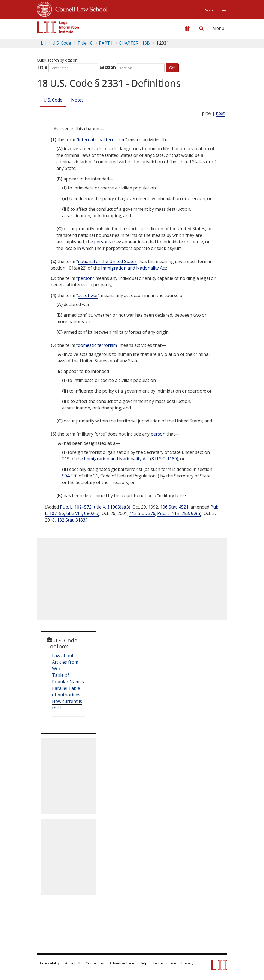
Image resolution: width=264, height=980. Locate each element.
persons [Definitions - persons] (102, 242)
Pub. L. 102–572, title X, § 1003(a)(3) (95, 507)
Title (42, 67)
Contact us (95, 963)
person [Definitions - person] (85, 278)
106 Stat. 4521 (174, 507)
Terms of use (164, 963)
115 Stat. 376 (142, 513)
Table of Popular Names (68, 678)
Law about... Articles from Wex (65, 662)
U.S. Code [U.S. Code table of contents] (61, 43)
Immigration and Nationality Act (133, 268)
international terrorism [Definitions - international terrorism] (101, 140)
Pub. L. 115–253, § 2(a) (179, 513)
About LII (72, 963)
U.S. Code (53, 100)
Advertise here (121, 963)
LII (43, 43)
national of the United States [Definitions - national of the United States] (107, 261)
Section (107, 67)
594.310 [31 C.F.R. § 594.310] (70, 476)
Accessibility (50, 963)
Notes (77, 100)
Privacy (187, 963)
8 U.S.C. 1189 (164, 459)
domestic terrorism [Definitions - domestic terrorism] (97, 345)
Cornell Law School (80, 8)
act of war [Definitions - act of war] (88, 295)
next (220, 113)
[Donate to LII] (187, 28)
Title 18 (85, 43)
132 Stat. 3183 (71, 520)
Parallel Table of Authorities (66, 691)
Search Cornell (216, 10)
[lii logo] (58, 27)
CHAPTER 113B (134, 43)
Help (143, 963)
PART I (106, 43)
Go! (172, 67)
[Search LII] (201, 28)
